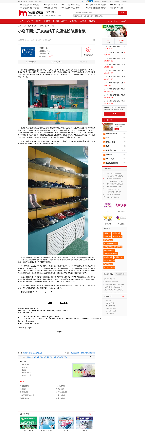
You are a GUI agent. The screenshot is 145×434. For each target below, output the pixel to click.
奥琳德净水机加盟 (111, 311)
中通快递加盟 (24, 386)
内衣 (34, 8)
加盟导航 (104, 1)
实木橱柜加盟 (117, 233)
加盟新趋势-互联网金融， (114, 194)
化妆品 (91, 5)
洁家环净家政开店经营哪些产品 (113, 290)
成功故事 (83, 21)
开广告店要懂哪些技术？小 (115, 181)
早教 (72, 8)
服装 (21, 8)
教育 (63, 8)
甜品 (37, 5)
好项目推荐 (108, 296)
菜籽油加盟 (107, 236)
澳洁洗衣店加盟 (61, 392)
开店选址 (38, 21)
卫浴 (52, 5)
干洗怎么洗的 (26, 373)
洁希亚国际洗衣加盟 (27, 395)
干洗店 (24, 370)
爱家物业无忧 (98, 16)
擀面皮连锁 (107, 233)
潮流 (98, 8)
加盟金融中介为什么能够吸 (115, 176)
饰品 (87, 8)
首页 (21, 21)
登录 (81, 1)
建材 (45, 8)
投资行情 (47, 21)
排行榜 (25, 1)
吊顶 (55, 8)
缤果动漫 (109, 154)
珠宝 (90, 8)
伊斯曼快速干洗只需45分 (114, 186)
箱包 (37, 8)
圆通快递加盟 (60, 398)
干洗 (118, 5)
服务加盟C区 (44, 26)
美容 (87, 5)
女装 (24, 8)
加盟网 (20, 1)
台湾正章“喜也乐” (47, 430)
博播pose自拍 (110, 142)
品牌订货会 (74, 21)
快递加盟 (23, 389)
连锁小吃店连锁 (117, 236)
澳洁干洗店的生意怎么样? (114, 178)
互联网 (95, 8)
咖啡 (34, 5)
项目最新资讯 (120, 274)
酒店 (111, 5)
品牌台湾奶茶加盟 (109, 250)
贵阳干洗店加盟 (51, 357)
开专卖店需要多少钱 (113, 189)
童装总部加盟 (108, 240)
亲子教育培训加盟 (109, 267)
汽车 (115, 5)
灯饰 (55, 5)
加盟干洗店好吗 (41, 357)
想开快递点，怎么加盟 (111, 281)
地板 (52, 8)
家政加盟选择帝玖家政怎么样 (113, 287)
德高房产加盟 (110, 303)
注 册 (114, 113)
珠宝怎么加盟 (108, 247)
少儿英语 (77, 8)
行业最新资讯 (108, 274)
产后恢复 (103, 5)
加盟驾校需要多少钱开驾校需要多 (114, 284)
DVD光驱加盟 (108, 257)
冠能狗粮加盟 (110, 314)
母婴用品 (77, 5)
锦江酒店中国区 (108, 49)
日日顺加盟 (24, 392)
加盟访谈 (64, 21)
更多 (91, 414)
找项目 (31, 1)
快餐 (24, 5)
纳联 (107, 146)
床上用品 (67, 5)
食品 (111, 8)
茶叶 (115, 8)
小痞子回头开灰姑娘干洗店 (115, 184)
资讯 (36, 1)
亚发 (107, 138)
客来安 (84, 430)
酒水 (118, 8)
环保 (121, 5)
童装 (31, 8)
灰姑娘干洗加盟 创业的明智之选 (32, 353)
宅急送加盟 (60, 389)
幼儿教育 (67, 8)
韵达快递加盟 (24, 398)
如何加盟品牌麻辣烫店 (110, 243)
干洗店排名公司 (31, 357)
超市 (121, 8)
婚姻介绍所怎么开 (109, 279)
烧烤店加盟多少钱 (109, 260)
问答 (40, 1)
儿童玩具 (103, 8)
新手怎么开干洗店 (62, 357)
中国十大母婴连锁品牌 (110, 253)
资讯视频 (92, 21)
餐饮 (21, 5)
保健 (98, 5)
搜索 (122, 12)
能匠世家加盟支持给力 (113, 197)
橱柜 (48, 5)
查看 (117, 129)
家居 (45, 5)
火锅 (27, 5)
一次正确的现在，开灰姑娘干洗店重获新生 (82, 353)
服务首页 (27, 26)
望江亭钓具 (110, 159)
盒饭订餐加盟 (118, 247)
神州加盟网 (38, 40)
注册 (85, 1)
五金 (48, 8)
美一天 (66, 430)
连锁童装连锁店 (118, 257)
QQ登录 (90, 1)
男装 (27, 8)
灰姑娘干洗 (43, 48)
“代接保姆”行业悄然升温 (114, 192)
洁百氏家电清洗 (88, 16)
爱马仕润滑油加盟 (111, 308)
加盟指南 (30, 21)
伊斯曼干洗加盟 (77, 16)
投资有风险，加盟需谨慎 (119, 1)
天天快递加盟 (60, 386)
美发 (95, 5)
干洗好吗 (25, 367)
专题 (109, 1)
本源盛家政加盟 (110, 306)
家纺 (63, 5)
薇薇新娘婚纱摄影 (112, 163)
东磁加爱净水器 (111, 133)
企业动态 (56, 21)
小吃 (31, 5)
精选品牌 (97, 1)
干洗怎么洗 (25, 365)
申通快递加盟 (60, 395)
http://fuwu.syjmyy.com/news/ (53, 15)
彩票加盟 (108, 300)
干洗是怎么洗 (26, 375)
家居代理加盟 (108, 264)
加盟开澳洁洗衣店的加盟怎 (115, 173)
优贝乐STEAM (111, 150)
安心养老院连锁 (120, 124)
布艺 (72, 5)
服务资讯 (35, 26)
